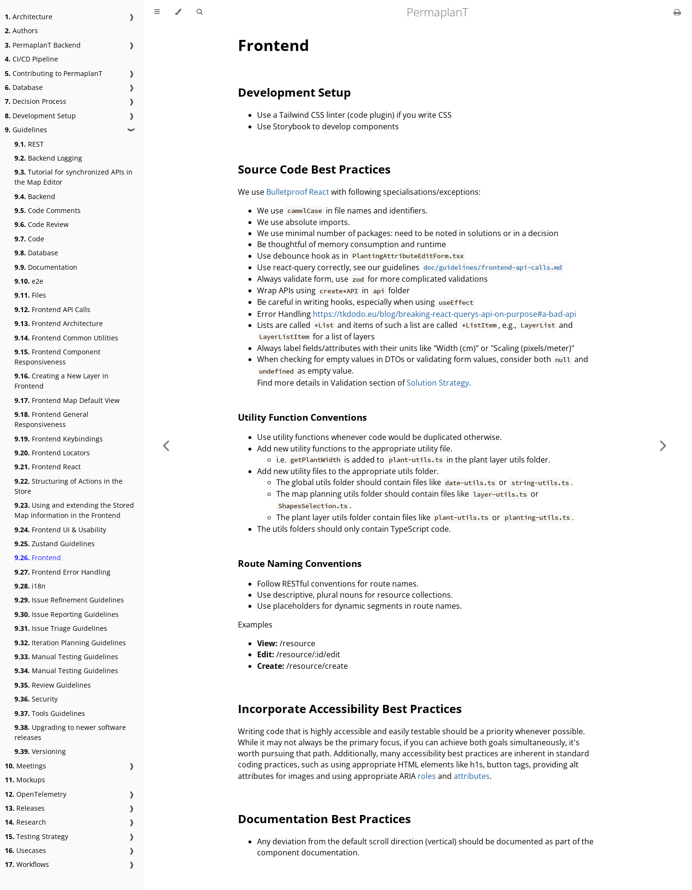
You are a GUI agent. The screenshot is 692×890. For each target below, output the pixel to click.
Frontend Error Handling (62, 572)
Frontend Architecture (58, 323)
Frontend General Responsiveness (51, 419)
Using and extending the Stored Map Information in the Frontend (74, 510)
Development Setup (40, 115)
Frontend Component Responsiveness (57, 356)
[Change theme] (178, 12)
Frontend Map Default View (67, 400)
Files (30, 295)
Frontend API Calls (52, 309)
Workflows (27, 864)
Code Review (41, 224)
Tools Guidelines (49, 713)
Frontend (37, 557)
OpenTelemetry (35, 794)
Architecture (28, 16)
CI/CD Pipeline (31, 58)
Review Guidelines (52, 684)
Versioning (40, 751)
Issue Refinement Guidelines (69, 599)
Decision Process (35, 101)
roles (427, 776)
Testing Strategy (36, 836)
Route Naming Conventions (299, 563)
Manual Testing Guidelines (66, 656)
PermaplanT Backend (43, 45)
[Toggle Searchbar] (199, 12)
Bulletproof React (297, 192)
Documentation (45, 267)
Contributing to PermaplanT (53, 73)
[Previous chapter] (165, 445)
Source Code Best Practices (314, 169)
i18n (30, 585)
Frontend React (47, 466)
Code (29, 238)
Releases (25, 808)
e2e (28, 281)
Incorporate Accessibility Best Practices (350, 708)
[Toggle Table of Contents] (157, 12)
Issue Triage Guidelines (60, 628)
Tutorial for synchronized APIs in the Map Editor (73, 177)
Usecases (25, 850)
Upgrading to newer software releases (70, 732)
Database (24, 87)
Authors (21, 30)
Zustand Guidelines (54, 543)
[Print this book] (677, 12)
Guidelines (26, 129)
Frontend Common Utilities (66, 337)
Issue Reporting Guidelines (66, 614)
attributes (472, 776)
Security (36, 698)
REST (29, 144)
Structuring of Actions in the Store (68, 486)
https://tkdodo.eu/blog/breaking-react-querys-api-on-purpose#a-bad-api (444, 314)
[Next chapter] (663, 445)
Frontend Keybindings (58, 438)
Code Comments (47, 210)
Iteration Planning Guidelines (70, 642)
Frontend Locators (52, 452)
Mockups (25, 779)
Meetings (25, 765)
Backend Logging (48, 158)
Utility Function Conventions (302, 417)
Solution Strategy (438, 382)
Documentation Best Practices (324, 819)
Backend (34, 196)
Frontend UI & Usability (60, 529)
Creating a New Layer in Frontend (61, 380)
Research (25, 822)
